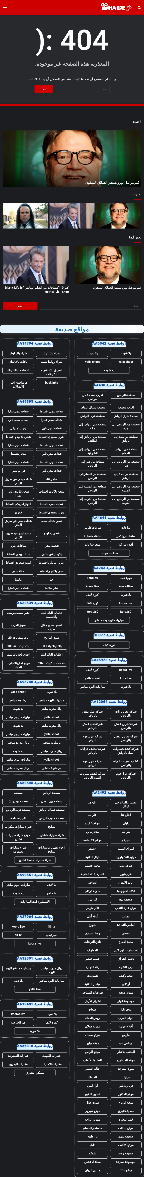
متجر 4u (51, 479)
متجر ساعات (92, 544)
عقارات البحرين (18, 1064)
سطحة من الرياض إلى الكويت (126, 501)
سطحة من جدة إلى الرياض (126, 476)
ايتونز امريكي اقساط (18, 504)
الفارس (125, 1035)
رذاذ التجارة (93, 967)
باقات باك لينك (18, 362)
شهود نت (92, 975)
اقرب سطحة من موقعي (92, 397)
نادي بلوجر (92, 908)
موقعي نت (125, 1043)
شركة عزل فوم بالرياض (92, 738)
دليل (92, 1145)
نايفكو (92, 1153)
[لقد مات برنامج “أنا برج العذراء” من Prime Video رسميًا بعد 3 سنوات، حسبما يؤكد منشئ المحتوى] (25, 216)
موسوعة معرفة (126, 1162)
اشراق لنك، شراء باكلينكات (51, 372)
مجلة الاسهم (92, 865)
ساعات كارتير (92, 527)
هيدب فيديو (92, 959)
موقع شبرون (92, 1111)
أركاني (126, 984)
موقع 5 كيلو (92, 823)
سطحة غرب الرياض (92, 416)
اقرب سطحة (126, 407)
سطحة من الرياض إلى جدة (126, 426)
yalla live (35, 989)
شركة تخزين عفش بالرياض (125, 726)
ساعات (125, 527)
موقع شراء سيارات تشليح (18, 837)
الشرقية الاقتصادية (92, 874)
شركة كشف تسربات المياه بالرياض (126, 751)
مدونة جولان (92, 1026)
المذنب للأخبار (126, 1052)
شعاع (92, 1009)
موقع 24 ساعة (92, 840)
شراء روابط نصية (51, 362)
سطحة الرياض (126, 395)
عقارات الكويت (51, 1056)
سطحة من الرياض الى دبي (126, 463)
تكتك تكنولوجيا (126, 891)
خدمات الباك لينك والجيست (51, 615)
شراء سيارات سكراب (18, 826)
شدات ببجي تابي (18, 420)
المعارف (92, 950)
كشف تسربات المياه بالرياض (125, 763)
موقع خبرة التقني (125, 908)
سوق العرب (18, 625)
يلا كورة (35, 1031)
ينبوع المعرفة (126, 1069)
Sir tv (51, 926)
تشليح (51, 826)
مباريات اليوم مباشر (92, 687)
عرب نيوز (126, 874)
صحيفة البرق (126, 1111)
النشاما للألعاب (92, 1060)
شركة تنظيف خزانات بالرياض (92, 751)
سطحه (18, 793)
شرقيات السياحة (92, 992)
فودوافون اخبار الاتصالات (18, 384)
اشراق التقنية (126, 848)
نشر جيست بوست (18, 613)
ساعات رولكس (125, 536)
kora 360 (92, 612)
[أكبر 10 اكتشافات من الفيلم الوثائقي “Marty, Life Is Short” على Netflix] (72, 216)
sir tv (18, 935)
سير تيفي (51, 935)
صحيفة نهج (126, 899)
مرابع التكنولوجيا (126, 857)
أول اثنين (92, 1085)
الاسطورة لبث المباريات (35, 902)
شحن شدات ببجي (51, 521)
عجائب (126, 916)
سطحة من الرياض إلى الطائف (92, 439)
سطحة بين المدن (51, 801)
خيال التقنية (92, 857)
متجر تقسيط (18, 454)
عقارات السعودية (18, 1056)
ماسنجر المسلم (92, 1128)
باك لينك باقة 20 (18, 637)
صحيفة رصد (125, 1153)
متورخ (92, 925)
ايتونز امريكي (18, 428)
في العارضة (18, 1022)
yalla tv (51, 893)
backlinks (51, 382)
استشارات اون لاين (126, 950)
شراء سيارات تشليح (51, 835)
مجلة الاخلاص (92, 1162)
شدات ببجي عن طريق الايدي (18, 481)
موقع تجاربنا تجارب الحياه (18, 665)
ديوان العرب (125, 1018)
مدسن (126, 933)
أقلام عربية (126, 1026)
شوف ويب (125, 865)
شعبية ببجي (51, 545)
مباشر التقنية (92, 984)
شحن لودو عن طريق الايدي (18, 535)
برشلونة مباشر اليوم (18, 968)
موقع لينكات (126, 1128)
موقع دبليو (92, 1043)
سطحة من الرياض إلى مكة (92, 426)
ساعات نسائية (92, 536)
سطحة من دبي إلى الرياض (92, 463)
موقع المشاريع (126, 1060)
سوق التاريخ (51, 637)
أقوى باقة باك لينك (18, 654)
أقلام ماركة (126, 544)
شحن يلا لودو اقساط (18, 437)
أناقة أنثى (92, 916)
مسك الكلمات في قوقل (126, 804)
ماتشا (18, 579)
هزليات (126, 1077)
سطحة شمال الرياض (92, 407)
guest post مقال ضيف (51, 627)
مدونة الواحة (92, 1119)
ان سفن (93, 848)
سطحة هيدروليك (18, 801)
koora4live (126, 586)
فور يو (18, 512)
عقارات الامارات (51, 1064)
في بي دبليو (125, 1085)
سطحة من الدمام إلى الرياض (92, 476)
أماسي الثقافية (125, 925)
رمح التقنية (126, 967)
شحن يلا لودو (52, 533)
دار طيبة (92, 1136)
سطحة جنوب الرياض (51, 818)
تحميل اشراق (126, 959)
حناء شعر (18, 571)
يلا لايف (51, 885)
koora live (92, 586)
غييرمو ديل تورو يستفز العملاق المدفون (112, 183)
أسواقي (92, 882)
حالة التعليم (92, 1069)
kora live (126, 678)
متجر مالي (92, 832)
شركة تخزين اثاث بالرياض (125, 713)
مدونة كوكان (92, 891)
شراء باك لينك (51, 353)
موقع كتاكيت (126, 1145)
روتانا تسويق (92, 933)
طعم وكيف (126, 975)
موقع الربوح (125, 1102)
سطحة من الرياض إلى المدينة (126, 488)
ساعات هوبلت (109, 553)
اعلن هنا (93, 802)
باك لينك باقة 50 (52, 646)
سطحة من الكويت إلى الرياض (92, 501)
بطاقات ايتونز (18, 545)
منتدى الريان (92, 1170)
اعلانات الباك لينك (18, 370)
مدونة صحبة (125, 992)
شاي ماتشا (51, 588)
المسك (92, 1077)
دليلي (126, 823)
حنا (51, 579)
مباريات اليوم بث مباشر (109, 620)
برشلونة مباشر (18, 700)
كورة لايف (126, 578)
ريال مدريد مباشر (51, 709)
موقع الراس (92, 1052)
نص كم (126, 832)
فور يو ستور (18, 470)
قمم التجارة (126, 1119)
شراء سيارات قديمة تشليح (35, 860)
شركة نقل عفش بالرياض (92, 713)
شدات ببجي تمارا (18, 411)
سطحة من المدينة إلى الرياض (92, 488)
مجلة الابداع (126, 942)
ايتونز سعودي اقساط (51, 437)
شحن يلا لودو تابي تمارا (18, 493)
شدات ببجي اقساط (51, 411)
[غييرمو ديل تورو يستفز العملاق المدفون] (118, 216)
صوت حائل (92, 1102)
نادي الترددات (92, 942)
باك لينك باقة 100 (18, 646)
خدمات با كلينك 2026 (51, 663)
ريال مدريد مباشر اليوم (51, 970)
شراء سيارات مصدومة (18, 849)
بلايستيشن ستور (52, 554)
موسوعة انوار (126, 1001)
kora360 (92, 578)
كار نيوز (92, 899)
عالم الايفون (125, 882)
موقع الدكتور (126, 1094)
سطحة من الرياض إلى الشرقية (92, 451)
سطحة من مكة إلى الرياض (126, 439)
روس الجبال (92, 1018)
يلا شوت (126, 353)
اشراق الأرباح (92, 1001)
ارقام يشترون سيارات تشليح (51, 849)
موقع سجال (92, 1035)
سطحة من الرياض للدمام (126, 451)
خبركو (126, 840)
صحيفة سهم (126, 1136)
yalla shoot (125, 362)
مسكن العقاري (35, 1072)
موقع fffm (125, 1170)
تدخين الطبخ (92, 1094)
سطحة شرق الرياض (125, 416)
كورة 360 (92, 603)
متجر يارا (126, 1009)
